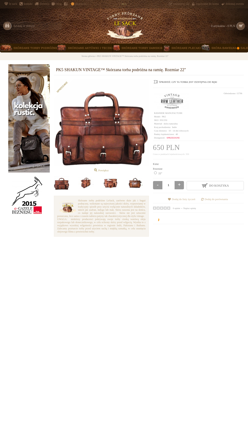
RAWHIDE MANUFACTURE (168, 113)
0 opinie (176, 208)
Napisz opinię (189, 208)
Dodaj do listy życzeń (183, 199)
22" (160, 173)
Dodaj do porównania (216, 199)
